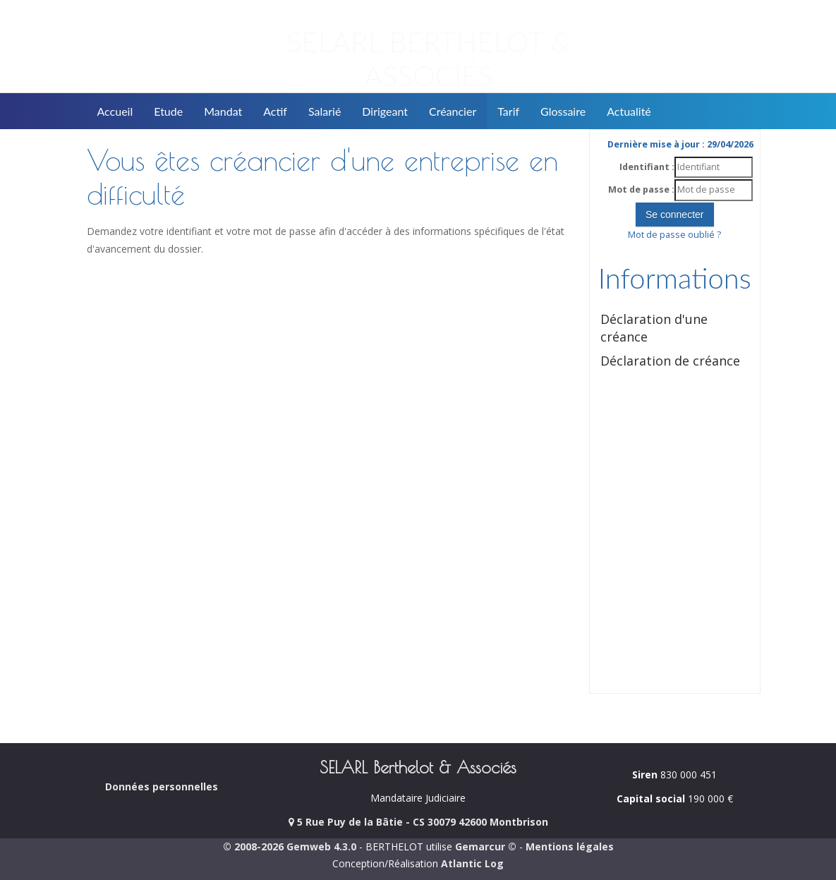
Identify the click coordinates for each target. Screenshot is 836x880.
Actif (275, 111)
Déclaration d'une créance (654, 328)
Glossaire (563, 111)
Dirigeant (385, 111)
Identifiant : (646, 167)
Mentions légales (570, 846)
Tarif (508, 111)
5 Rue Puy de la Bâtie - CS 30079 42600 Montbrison (418, 821)
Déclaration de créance (670, 360)
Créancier (452, 111)
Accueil (115, 111)
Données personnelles (161, 786)
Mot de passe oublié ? (674, 235)
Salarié (324, 111)
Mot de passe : (641, 189)
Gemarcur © (485, 846)
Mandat (223, 111)
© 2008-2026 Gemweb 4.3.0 (289, 846)
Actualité (629, 111)
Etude (168, 111)
